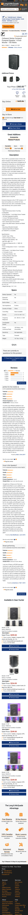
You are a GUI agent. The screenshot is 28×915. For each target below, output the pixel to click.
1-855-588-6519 (7, 871)
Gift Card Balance (6, 893)
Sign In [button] (16, 0)
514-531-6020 (11, 642)
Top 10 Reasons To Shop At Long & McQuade (14, 862)
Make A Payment (6, 889)
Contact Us (3, 0)
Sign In (4, 882)
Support (17, 891)
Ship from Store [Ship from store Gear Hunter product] (14, 646)
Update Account (6, 887)
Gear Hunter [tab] (19, 148)
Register (4, 884)
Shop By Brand (19, 910)
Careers (17, 907)
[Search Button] (17, 9)
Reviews (17, 912)
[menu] (25, 4)
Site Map (17, 909)
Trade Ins (17, 889)
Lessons (17, 885)
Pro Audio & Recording (14, 30)
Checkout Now (8, 26)
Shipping (17, 896)
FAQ (16, 902)
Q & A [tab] (21, 146)
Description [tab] (8, 146)
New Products (18, 882)
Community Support (7, 902)
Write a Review (18, 47)
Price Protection (6, 912)
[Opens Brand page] (3, 34)
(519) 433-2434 (11, 691)
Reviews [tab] (8, 148)
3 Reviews (10, 47)
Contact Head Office (20, 905)
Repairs (17, 887)
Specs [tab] (15, 146)
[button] (21, 4)
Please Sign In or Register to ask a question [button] (14, 359)
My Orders (4, 891)
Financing (17, 893)
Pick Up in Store (16, 124)
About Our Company (7, 903)
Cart (3, 885)
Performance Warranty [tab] (14, 151)
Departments (5, 30)
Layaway (17, 894)
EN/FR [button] (25, 0)
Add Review (21, 383)
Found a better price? (20, 36)
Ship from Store (14, 128)
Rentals (17, 884)
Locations (17, 903)
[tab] (14, 137)
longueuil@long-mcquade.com (15, 641)
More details (6, 633)
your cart (16, 22)
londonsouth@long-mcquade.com (16, 689)
